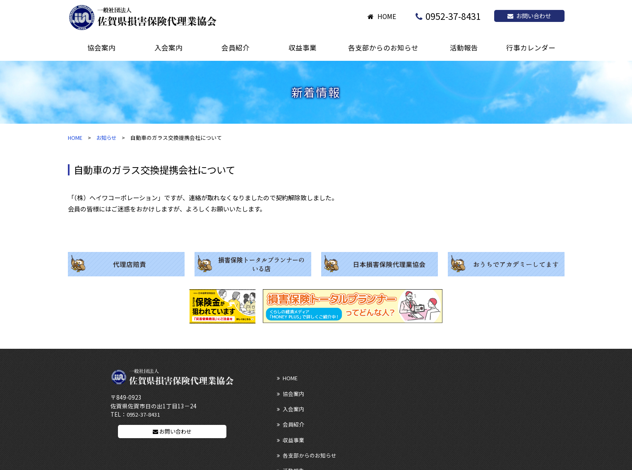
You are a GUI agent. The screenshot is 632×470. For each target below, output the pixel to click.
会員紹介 (288, 392)
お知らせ (107, 137)
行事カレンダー (458, 407)
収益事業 (369, 392)
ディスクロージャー (382, 422)
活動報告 (288, 407)
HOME (386, 16)
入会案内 (450, 377)
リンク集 (288, 422)
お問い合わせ (529, 15)
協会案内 (369, 377)
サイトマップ (293, 437)
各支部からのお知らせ (466, 392)
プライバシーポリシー (466, 422)
